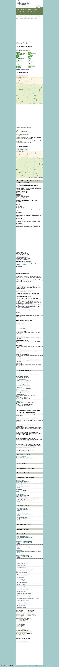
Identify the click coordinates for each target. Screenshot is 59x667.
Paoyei (29, 63)
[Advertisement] (29, 30)
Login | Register (39, 7)
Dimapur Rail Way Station (21, 632)
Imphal (36, 263)
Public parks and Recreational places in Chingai (28, 598)
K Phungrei (30, 55)
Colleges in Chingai (21, 567)
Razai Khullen (19, 65)
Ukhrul (35, 43)
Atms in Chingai (20, 577)
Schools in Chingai (21, 565)
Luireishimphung (20, 58)
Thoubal (24, 264)
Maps (26, 9)
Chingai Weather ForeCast (23, 575)
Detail (18, 458)
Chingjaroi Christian (20, 53)
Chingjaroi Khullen (32, 53)
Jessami (18, 55)
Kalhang (18, 56)
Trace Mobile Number (38, 16)
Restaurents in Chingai (22, 602)
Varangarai (18, 67)
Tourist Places (19, 11)
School (24, 11)
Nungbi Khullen (31, 61)
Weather (17, 17)
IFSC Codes (31, 16)
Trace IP (26, 17)
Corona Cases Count (21, 14)
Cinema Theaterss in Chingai (23, 596)
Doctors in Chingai (21, 584)
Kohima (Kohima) (28, 263)
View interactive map (22, 75)
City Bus (22, 9)
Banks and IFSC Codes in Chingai (25, 570)
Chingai (29, 52)
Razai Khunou (31, 65)
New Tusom (19, 60)
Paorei (17, 63)
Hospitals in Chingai (21, 591)
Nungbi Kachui (19, 61)
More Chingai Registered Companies (25, 450)
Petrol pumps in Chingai (22, 586)
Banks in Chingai (21, 580)
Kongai (18, 57)
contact (29, 18)
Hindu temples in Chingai (23, 589)
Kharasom (30, 56)
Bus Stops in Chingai (22, 582)
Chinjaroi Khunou (20, 54)
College (28, 11)
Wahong (29, 67)
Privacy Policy (46, 665)
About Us (36, 665)
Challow (18, 52)
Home (18, 9)
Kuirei (29, 57)
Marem (29, 58)
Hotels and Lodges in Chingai (24, 593)
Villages (29, 9)
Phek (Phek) (19, 263)
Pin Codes (33, 11)
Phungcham (19, 64)
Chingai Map (19, 266)
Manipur (31, 43)
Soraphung (18, 66)
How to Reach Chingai (22, 563)
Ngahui (29, 60)
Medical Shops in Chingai (23, 600)
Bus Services (26, 16)
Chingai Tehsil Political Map (22, 307)
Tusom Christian (31, 66)
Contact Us (27, 665)
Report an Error (24, 18)
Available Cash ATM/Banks (33, 17)
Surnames (35, 18)
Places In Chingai (23, 572)
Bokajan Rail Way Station (21, 633)
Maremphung (19, 59)
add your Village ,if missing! (22, 69)
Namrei (29, 59)
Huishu (29, 54)
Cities (33, 9)
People (32, 18)
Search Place (22, 17)
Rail (36, 9)
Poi (28, 64)
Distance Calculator (20, 16)
